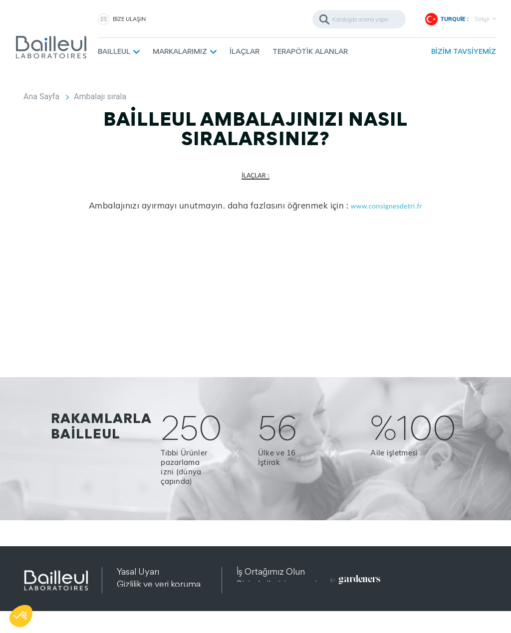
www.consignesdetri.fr (386, 206)
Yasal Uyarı (138, 571)
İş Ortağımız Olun (271, 571)
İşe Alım (252, 596)
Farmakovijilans (266, 609)
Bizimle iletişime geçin (279, 584)
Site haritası (139, 609)
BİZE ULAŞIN (129, 18)
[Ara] (359, 19)
